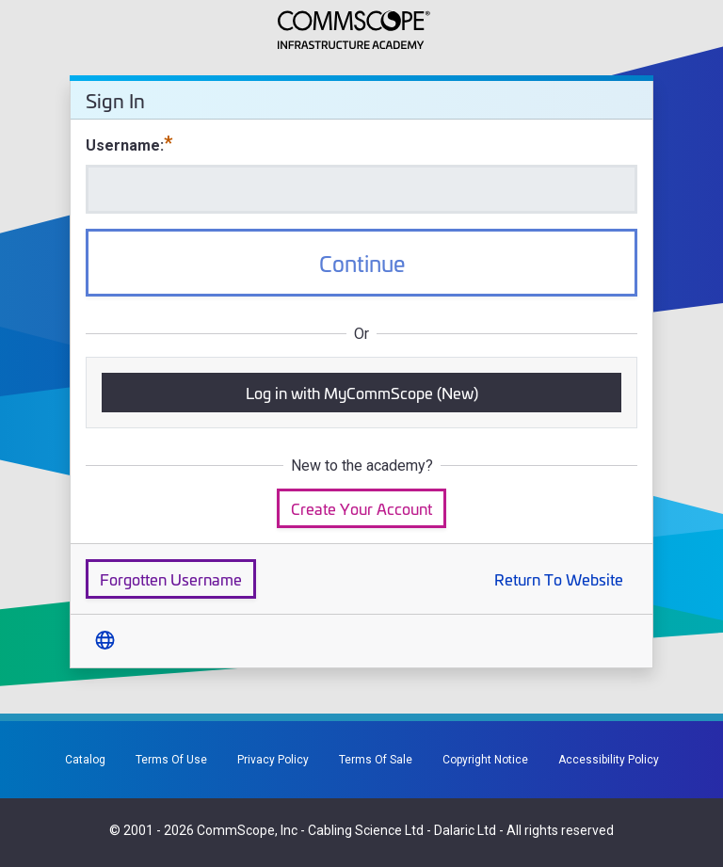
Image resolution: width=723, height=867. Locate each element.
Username (123, 145)
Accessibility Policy (608, 759)
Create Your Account (361, 508)
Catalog (85, 759)
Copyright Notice (485, 759)
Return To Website (558, 578)
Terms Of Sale (375, 759)
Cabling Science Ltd (366, 830)
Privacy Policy (273, 759)
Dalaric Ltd (465, 830)
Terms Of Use (171, 759)
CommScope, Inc (247, 830)
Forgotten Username (171, 578)
